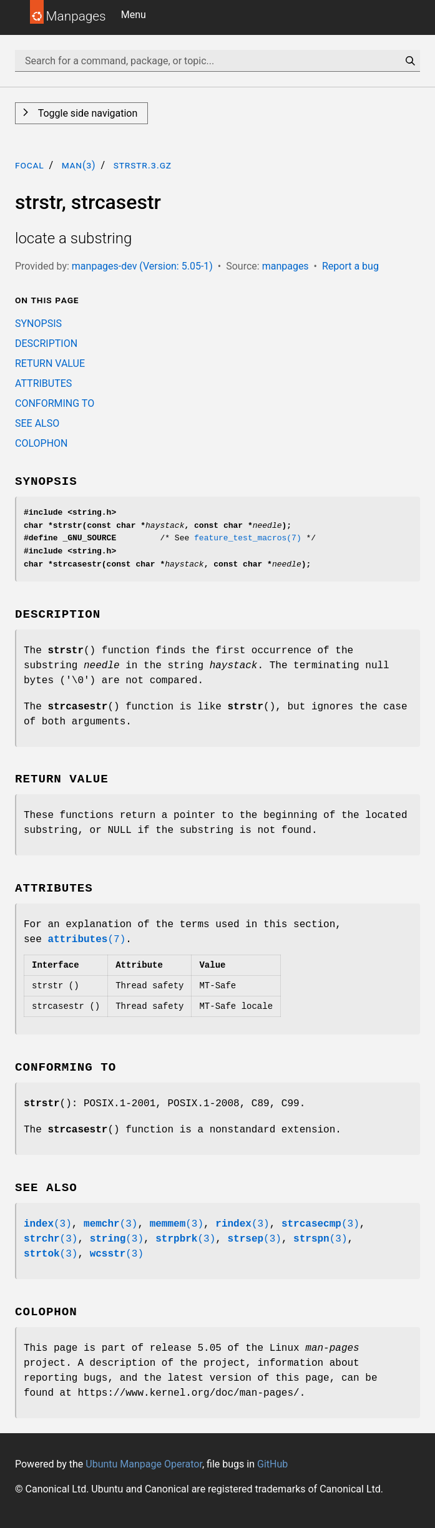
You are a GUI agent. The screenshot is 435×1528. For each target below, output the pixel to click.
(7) (86, 939)
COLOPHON (41, 443)
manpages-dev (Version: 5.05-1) (142, 266)
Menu (133, 15)
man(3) (79, 165)
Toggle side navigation (86, 113)
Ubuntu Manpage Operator (144, 1464)
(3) (48, 1224)
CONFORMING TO (54, 403)
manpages (285, 266)
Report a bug (350, 266)
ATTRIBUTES (43, 383)
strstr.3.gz (143, 165)
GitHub (272, 1464)
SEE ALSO (37, 423)
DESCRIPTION (46, 343)
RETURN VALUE (50, 363)
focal (29, 165)
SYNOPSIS (38, 323)
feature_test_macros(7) (247, 538)
